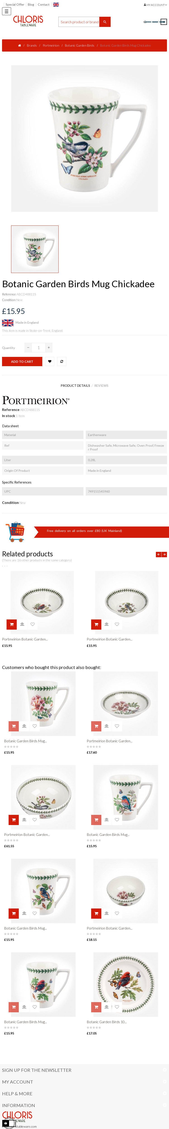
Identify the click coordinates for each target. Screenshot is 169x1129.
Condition (9, 300)
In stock (8, 414)
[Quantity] (38, 347)
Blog (31, 4)
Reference (9, 294)
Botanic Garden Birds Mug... (25, 737)
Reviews (103, 385)
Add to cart (22, 361)
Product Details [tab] (74, 385)
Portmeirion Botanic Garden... (25, 637)
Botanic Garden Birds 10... (107, 1014)
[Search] (84, 22)
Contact (44, 4)
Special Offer (15, 4)
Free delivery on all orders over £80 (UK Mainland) (84, 529)
